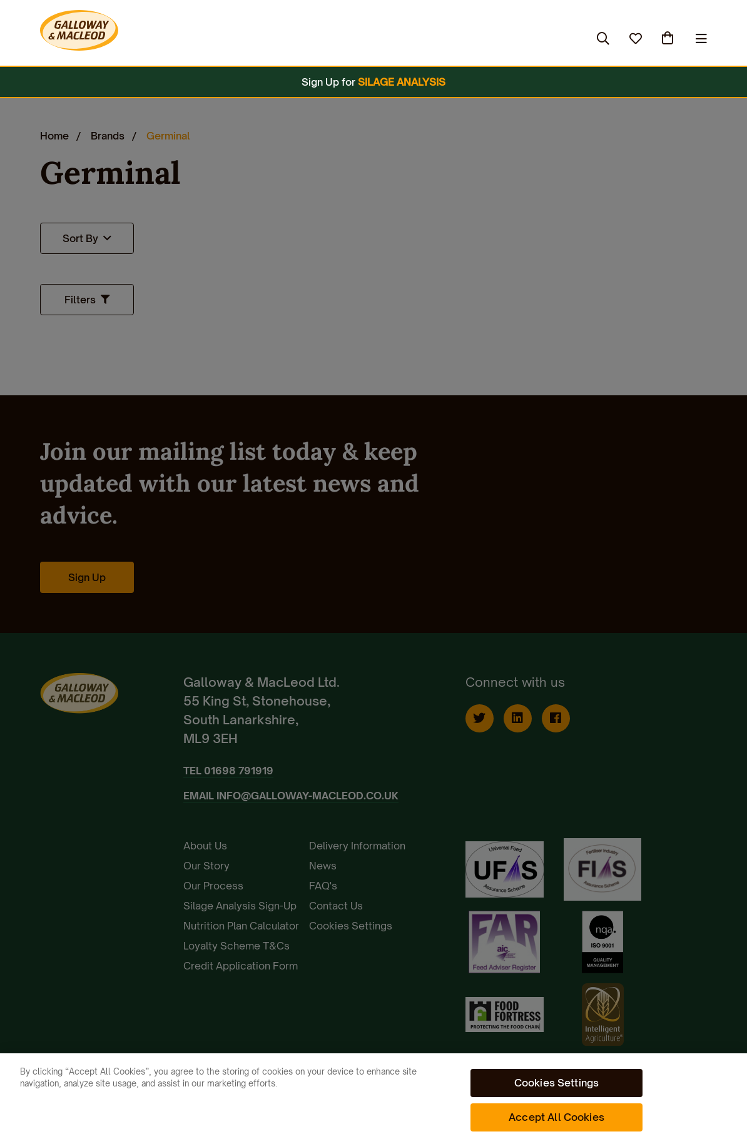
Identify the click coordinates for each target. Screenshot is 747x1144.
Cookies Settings (556, 1082)
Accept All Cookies (556, 1117)
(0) (669, 38)
